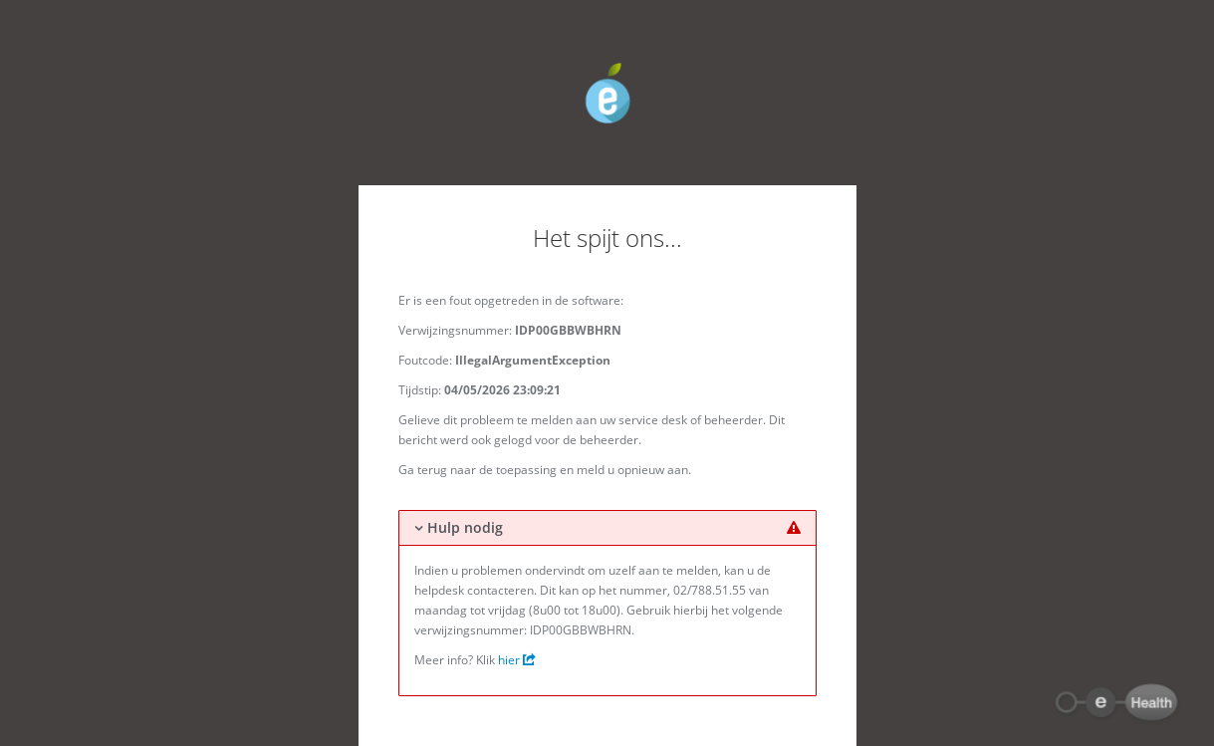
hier (517, 659)
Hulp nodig (465, 528)
